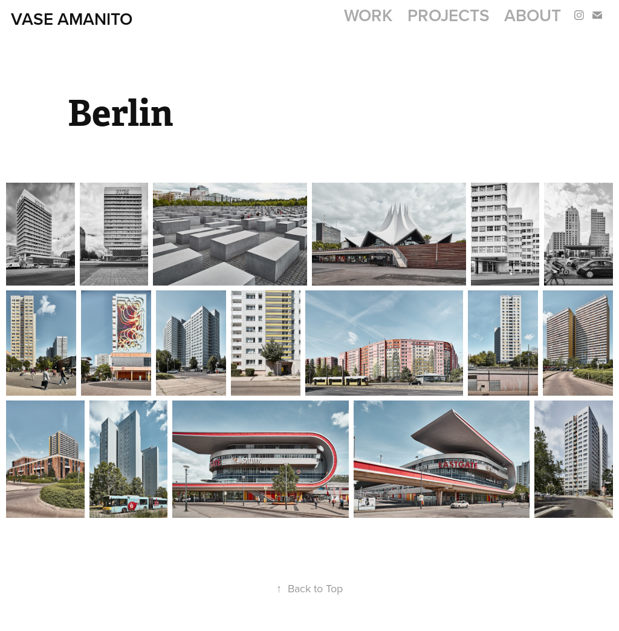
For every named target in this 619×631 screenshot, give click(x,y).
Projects (448, 15)
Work (368, 15)
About (532, 15)
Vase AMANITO (71, 19)
